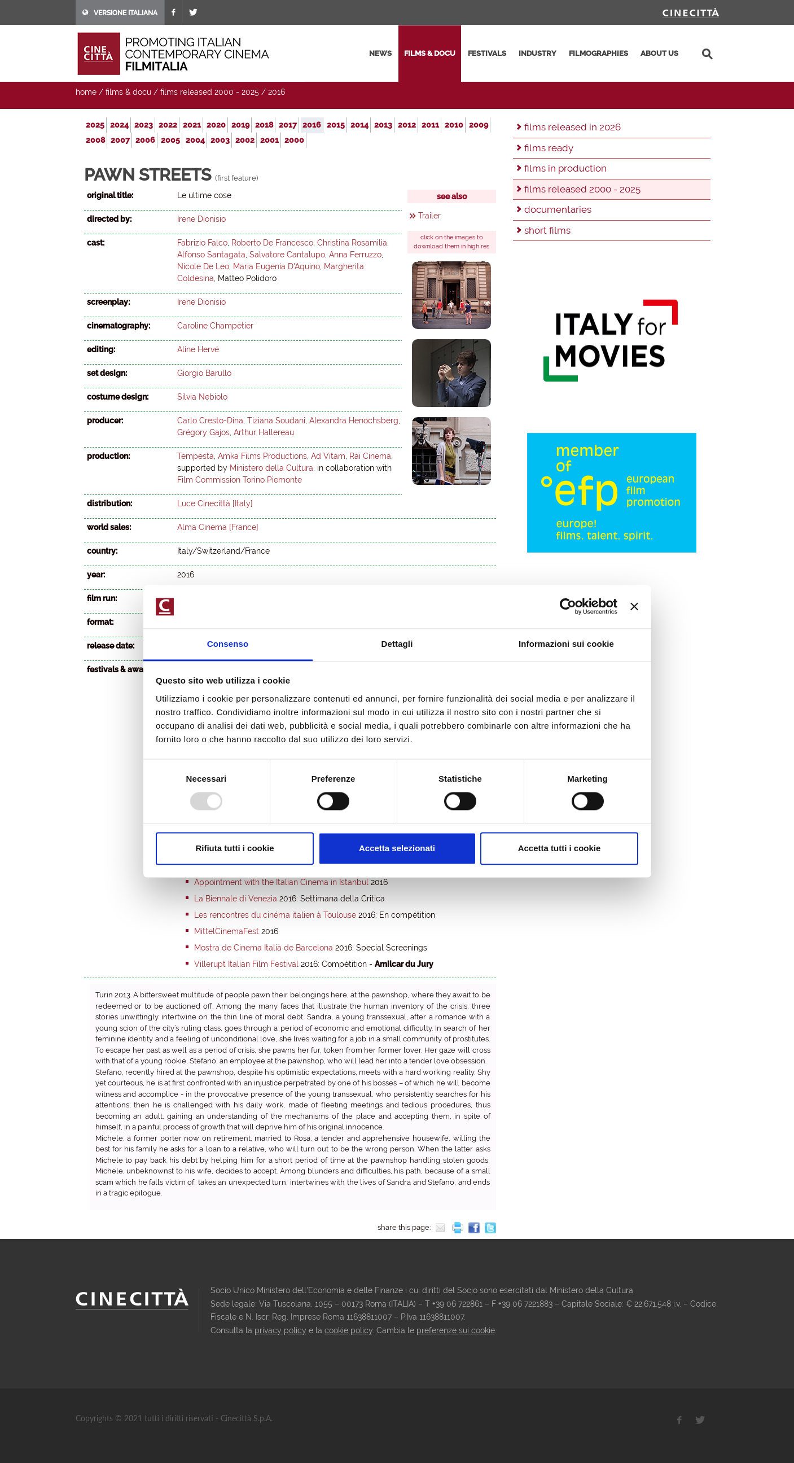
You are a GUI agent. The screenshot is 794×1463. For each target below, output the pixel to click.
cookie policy (348, 1330)
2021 (192, 124)
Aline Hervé (198, 349)
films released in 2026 (572, 127)
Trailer (429, 215)
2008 (95, 139)
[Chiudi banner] (634, 607)
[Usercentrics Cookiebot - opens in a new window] (568, 606)
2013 (383, 124)
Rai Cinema (370, 456)
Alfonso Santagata (211, 254)
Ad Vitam (328, 456)
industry (537, 53)
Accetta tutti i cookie (559, 848)
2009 (478, 124)
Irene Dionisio (201, 219)
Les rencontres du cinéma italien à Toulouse (275, 914)
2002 (245, 139)
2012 (407, 124)
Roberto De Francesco (272, 242)
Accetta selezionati (397, 848)
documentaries (557, 209)
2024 (119, 124)
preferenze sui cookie (455, 1330)
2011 (430, 124)
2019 (240, 124)
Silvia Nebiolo (202, 396)
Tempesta (195, 456)
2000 (294, 139)
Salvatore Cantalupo (287, 254)
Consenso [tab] (227, 644)
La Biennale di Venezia (235, 898)
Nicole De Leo (203, 266)
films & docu (429, 53)
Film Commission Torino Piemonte (239, 479)
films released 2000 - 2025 (209, 92)
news (380, 53)
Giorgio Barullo (204, 373)
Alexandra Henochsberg (353, 420)
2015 (336, 124)
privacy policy (280, 1330)
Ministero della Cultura (271, 467)
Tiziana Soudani (276, 420)
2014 (359, 124)
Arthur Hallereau (264, 432)
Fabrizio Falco (202, 242)
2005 (170, 139)
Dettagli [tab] (397, 644)
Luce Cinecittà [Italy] (215, 503)
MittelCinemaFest (226, 931)
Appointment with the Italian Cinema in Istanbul (281, 882)
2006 (145, 139)
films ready (548, 148)
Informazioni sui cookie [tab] (566, 644)
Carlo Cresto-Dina (210, 420)
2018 (264, 124)
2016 (276, 92)
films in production (565, 168)
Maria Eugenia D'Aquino (276, 266)
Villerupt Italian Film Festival (246, 964)
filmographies (598, 53)
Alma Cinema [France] (217, 527)
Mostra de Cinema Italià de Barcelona (263, 947)
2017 (288, 124)
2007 (120, 139)
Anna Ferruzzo (355, 254)
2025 (95, 124)
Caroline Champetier (215, 325)
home (86, 92)
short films (547, 230)
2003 (220, 139)
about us (659, 53)
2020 (216, 124)
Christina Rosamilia (352, 242)
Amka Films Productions (262, 456)
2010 (454, 124)
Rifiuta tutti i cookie (234, 848)
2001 (269, 139)
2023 (143, 124)
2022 (168, 124)
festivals (487, 53)
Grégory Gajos (203, 432)
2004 (195, 139)
